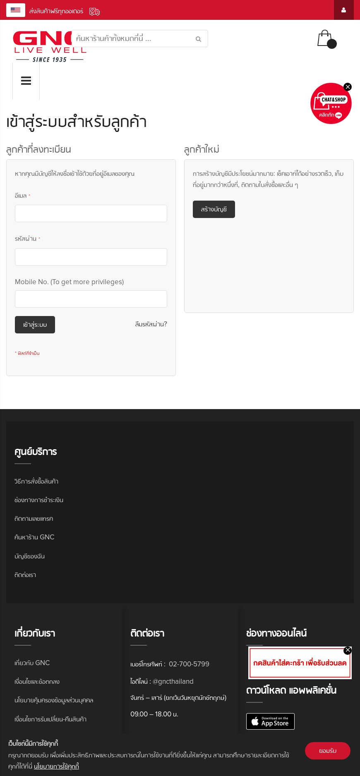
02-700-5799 (188, 664)
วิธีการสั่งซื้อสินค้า (36, 481)
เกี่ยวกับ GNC (32, 663)
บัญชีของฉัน (29, 556)
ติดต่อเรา (25, 574)
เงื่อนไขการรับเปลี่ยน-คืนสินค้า (50, 719)
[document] (180, 755)
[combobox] (140, 38)
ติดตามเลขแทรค (33, 518)
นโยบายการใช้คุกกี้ (56, 766)
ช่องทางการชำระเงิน (38, 500)
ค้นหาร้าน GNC (34, 537)
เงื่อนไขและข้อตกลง (37, 681)
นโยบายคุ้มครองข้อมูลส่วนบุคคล (53, 700)
